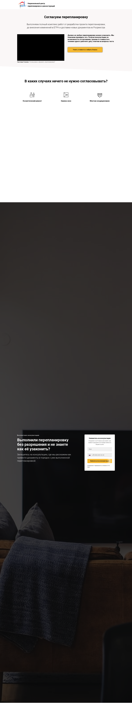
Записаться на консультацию (101, 461)
